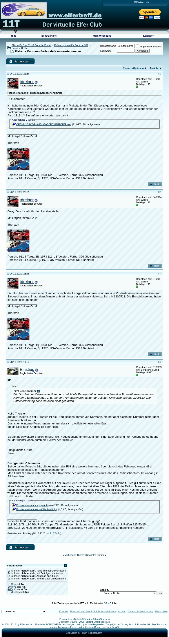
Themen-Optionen (133, 68)
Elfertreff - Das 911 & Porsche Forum (31, 45)
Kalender (148, 35)
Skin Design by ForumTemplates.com (83, 633)
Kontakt (63, 611)
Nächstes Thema (95, 555)
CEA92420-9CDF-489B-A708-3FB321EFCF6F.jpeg (43, 124)
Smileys (11, 586)
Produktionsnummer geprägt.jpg (33, 505)
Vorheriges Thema (74, 555)
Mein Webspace (102, 35)
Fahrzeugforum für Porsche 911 (71, 45)
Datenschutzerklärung (140, 611)
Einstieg (27, 369)
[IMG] (10, 589)
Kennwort (105, 50)
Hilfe (13, 35)
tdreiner (27, 81)
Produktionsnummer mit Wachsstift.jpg (36, 509)
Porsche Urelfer (20, 48)
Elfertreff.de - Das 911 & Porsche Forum (93, 611)
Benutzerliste (49, 35)
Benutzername (108, 46)
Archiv (121, 611)
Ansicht (154, 68)
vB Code (12, 584)
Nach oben (161, 611)
